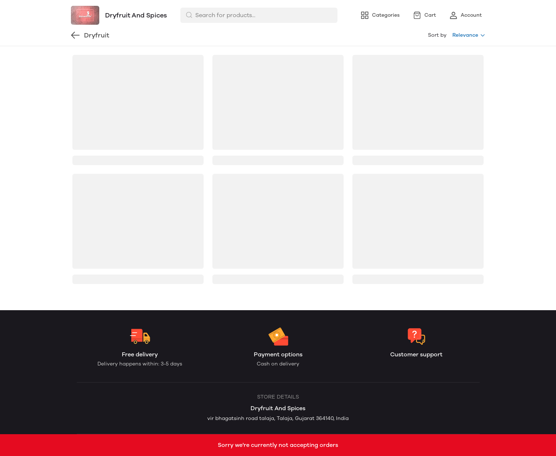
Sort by (437, 35)
